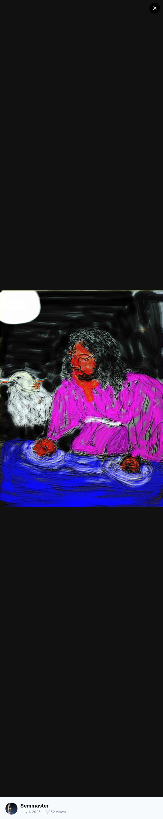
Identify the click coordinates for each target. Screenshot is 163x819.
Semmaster (34, 806)
